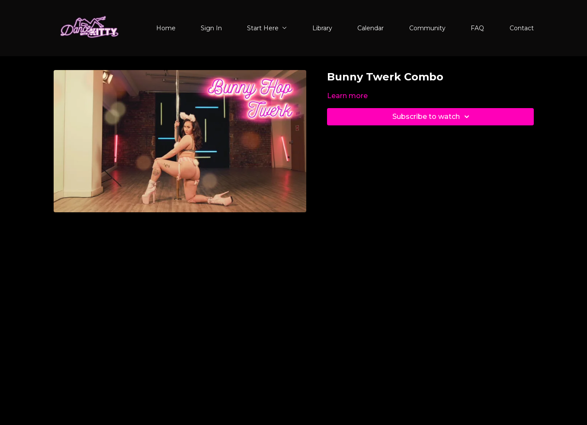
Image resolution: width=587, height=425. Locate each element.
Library (322, 28)
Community (427, 28)
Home (166, 28)
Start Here (267, 28)
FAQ (477, 28)
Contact (522, 28)
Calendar (370, 28)
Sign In (211, 28)
